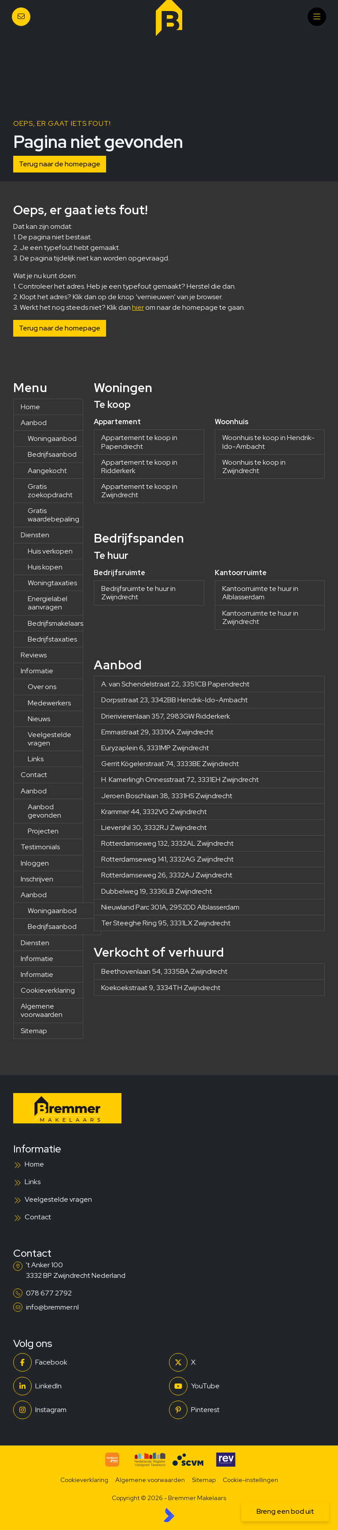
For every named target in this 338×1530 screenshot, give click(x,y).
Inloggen (35, 863)
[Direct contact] (21, 16)
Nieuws (39, 718)
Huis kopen (45, 567)
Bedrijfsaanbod (52, 454)
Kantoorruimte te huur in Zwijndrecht (260, 617)
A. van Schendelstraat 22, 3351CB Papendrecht (175, 684)
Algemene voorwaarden (41, 1010)
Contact (34, 774)
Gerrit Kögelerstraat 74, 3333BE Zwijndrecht (170, 763)
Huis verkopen (50, 551)
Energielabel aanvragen (47, 603)
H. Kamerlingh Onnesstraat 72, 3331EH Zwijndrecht (180, 779)
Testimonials (40, 846)
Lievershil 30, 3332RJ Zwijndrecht (154, 827)
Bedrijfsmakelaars (55, 623)
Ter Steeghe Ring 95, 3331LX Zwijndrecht (166, 923)
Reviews (34, 655)
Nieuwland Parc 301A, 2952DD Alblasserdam (170, 907)
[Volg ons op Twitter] (244, 1362)
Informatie (37, 670)
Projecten (43, 831)
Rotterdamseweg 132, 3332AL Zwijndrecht (167, 843)
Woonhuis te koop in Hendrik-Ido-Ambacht (268, 442)
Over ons (42, 686)
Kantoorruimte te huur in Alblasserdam (260, 593)
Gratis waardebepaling (53, 515)
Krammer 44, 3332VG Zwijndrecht (154, 811)
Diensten (35, 534)
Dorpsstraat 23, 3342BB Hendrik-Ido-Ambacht (174, 699)
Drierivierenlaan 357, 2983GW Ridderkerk (165, 716)
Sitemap (34, 1030)
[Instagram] (88, 1410)
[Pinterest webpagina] (244, 1410)
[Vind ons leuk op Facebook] (88, 1362)
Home (30, 406)
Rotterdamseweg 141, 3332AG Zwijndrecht (167, 859)
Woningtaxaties (52, 582)
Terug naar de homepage (59, 164)
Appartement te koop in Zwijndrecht (139, 490)
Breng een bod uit (285, 1511)
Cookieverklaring (48, 990)
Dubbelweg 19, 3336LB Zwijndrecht (156, 891)
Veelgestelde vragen (49, 739)
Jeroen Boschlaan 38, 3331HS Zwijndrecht (166, 795)
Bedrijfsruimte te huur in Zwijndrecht (138, 593)
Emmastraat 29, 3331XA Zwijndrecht (157, 732)
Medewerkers (49, 703)
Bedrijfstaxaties (52, 639)
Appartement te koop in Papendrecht (139, 442)
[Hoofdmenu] (317, 16)
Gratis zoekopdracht (50, 490)
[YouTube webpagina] (244, 1386)
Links (36, 758)
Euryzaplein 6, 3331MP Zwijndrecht (155, 747)
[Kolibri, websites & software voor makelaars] (169, 1515)
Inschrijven (37, 879)
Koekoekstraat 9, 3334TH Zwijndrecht (160, 987)
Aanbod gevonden (44, 811)
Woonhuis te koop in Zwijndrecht (254, 466)
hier (138, 307)
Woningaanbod (52, 438)
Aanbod (34, 422)
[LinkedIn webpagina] (88, 1386)
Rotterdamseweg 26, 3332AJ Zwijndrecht (166, 875)
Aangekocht (47, 470)
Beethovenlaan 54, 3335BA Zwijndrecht (164, 971)
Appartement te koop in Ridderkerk (139, 466)
